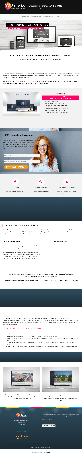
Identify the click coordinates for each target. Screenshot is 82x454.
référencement (73, 81)
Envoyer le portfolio (16, 167)
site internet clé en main (47, 417)
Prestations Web (36, 16)
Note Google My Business (21, 433)
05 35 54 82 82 (49, 426)
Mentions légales (48, 447)
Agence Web (25, 16)
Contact (58, 16)
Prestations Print (48, 16)
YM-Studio (37, 447)
